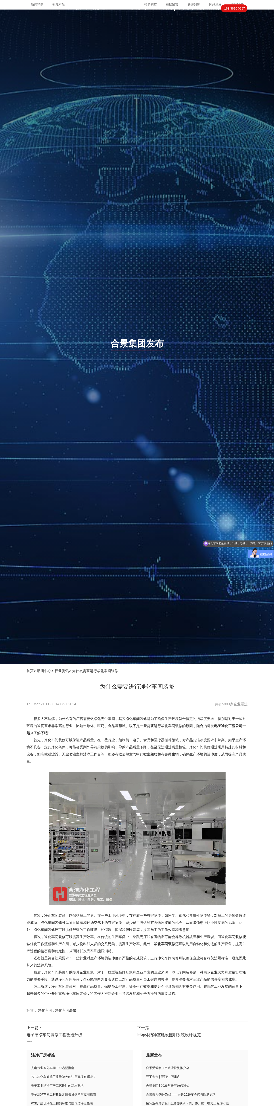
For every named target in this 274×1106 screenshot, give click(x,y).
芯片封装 (82, 17)
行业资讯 (62, 671)
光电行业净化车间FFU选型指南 (52, 1068)
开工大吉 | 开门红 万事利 (163, 1077)
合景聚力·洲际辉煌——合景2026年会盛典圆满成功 (181, 1094)
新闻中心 (44, 671)
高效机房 (135, 17)
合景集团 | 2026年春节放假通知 (168, 1085)
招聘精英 (150, 4)
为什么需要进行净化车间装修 (95, 671)
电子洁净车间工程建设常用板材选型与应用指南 (63, 1094)
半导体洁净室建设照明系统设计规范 (169, 1035)
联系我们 (213, 17)
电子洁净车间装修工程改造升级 (54, 1035)
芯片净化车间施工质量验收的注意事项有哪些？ (63, 1077)
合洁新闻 (198, 17)
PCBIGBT (119, 17)
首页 (69, 17)
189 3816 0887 (234, 17)
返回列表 (29, 1041)
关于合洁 (183, 17)
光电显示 (100, 17)
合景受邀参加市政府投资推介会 (167, 1068)
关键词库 (194, 4)
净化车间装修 (65, 1010)
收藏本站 (58, 4)
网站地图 (215, 4)
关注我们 (237, 4)
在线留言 (172, 4)
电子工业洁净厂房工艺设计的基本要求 (57, 1085)
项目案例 (150, 17)
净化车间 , (46, 1010)
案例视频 (165, 17)
